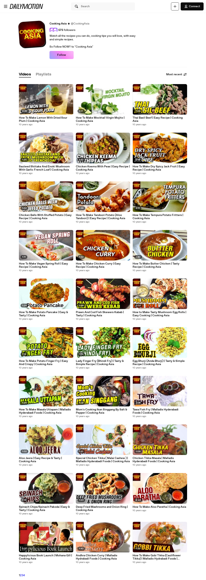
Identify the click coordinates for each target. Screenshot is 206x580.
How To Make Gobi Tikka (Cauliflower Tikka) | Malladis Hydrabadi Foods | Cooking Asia (157, 557)
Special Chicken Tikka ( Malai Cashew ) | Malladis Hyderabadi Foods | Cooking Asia (103, 460)
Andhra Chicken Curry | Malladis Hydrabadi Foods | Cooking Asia (96, 557)
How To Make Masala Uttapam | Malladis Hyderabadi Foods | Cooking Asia (45, 411)
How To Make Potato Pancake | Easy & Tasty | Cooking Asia (43, 314)
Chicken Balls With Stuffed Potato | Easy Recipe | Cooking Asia (45, 217)
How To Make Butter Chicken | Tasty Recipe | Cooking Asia (156, 265)
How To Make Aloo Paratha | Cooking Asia (159, 507)
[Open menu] (5, 6)
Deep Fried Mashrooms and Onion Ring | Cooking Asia (102, 508)
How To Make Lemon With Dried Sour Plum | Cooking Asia (43, 119)
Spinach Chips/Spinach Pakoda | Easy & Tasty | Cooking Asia (44, 508)
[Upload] (175, 6)
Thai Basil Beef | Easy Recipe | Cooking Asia (158, 119)
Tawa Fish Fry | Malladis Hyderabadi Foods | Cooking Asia (155, 411)
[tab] (25, 74)
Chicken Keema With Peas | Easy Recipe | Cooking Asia (103, 168)
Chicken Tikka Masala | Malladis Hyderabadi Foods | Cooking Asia (154, 460)
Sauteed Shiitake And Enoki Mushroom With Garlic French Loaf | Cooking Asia (44, 168)
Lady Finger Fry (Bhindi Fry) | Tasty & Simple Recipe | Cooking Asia (100, 362)
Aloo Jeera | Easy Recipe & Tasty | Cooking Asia (40, 460)
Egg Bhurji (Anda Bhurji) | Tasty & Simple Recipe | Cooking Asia (159, 362)
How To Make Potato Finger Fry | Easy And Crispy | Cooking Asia (43, 362)
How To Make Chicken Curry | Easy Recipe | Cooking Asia (98, 265)
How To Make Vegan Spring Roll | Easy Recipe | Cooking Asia (43, 265)
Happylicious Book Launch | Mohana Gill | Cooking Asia (45, 557)
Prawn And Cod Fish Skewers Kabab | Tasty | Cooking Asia (100, 314)
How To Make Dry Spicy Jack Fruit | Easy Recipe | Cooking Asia (159, 168)
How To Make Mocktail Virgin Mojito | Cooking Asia (100, 119)
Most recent (176, 74)
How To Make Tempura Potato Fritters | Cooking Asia (158, 217)
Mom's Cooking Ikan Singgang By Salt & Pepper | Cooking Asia (101, 411)
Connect (192, 6)
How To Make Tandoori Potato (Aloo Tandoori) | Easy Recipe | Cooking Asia (100, 217)
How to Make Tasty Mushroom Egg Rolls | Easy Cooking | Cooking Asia (159, 314)
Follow (61, 55)
